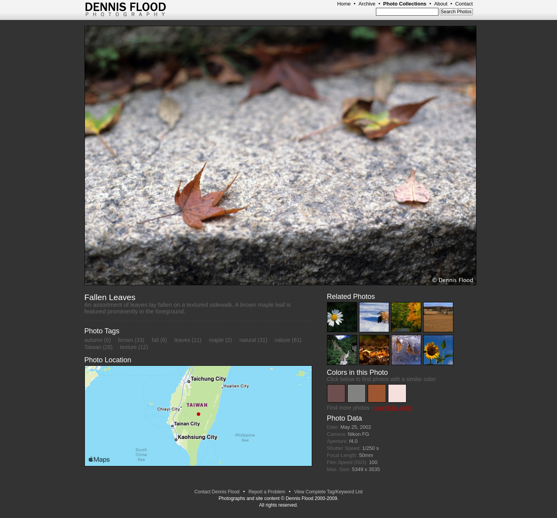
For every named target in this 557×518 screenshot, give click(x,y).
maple (216, 340)
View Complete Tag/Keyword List (328, 492)
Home (344, 4)
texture (128, 347)
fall (155, 340)
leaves (182, 340)
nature (282, 340)
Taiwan (93, 347)
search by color (392, 408)
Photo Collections (405, 4)
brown (125, 340)
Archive (366, 4)
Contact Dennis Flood (216, 492)
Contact (464, 4)
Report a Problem (266, 492)
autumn (93, 340)
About (440, 4)
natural (247, 340)
